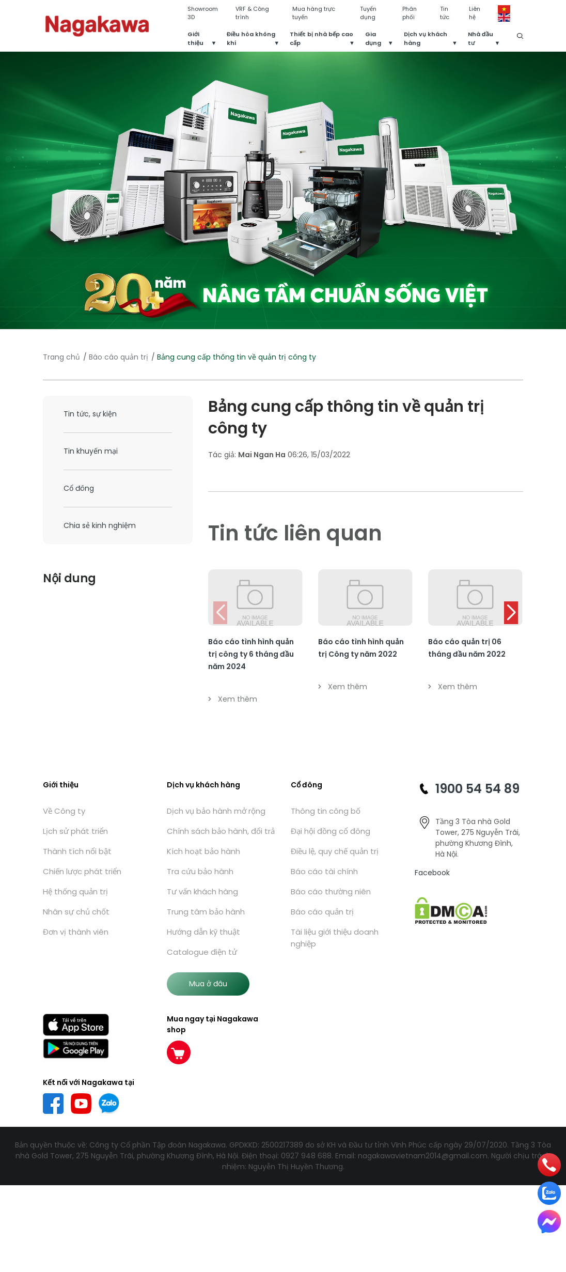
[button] (511, 612)
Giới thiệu (195, 38)
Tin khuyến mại (91, 451)
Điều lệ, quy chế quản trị (335, 851)
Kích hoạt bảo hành (203, 851)
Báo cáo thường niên (331, 891)
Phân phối (409, 13)
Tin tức (444, 13)
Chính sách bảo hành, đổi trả (221, 831)
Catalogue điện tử (202, 952)
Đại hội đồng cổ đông (330, 831)
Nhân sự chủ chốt (76, 911)
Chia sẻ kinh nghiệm (100, 525)
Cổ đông (79, 488)
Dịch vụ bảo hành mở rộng (216, 810)
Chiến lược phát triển (82, 871)
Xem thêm (232, 699)
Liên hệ (474, 13)
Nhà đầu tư (480, 38)
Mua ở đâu (208, 984)
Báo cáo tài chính (324, 871)
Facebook (432, 872)
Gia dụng (373, 38)
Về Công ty (64, 810)
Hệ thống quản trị (75, 891)
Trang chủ (61, 357)
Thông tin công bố (325, 810)
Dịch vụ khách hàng (425, 38)
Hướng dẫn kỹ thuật (203, 931)
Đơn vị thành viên (75, 931)
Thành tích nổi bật (77, 851)
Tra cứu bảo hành (200, 871)
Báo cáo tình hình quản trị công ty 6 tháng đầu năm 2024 (251, 654)
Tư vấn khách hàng (202, 891)
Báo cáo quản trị (118, 357)
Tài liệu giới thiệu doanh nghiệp (335, 937)
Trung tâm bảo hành (206, 911)
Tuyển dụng (368, 13)
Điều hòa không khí (251, 38)
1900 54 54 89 (477, 788)
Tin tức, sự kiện (90, 414)
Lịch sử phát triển (75, 831)
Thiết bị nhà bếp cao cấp (321, 38)
